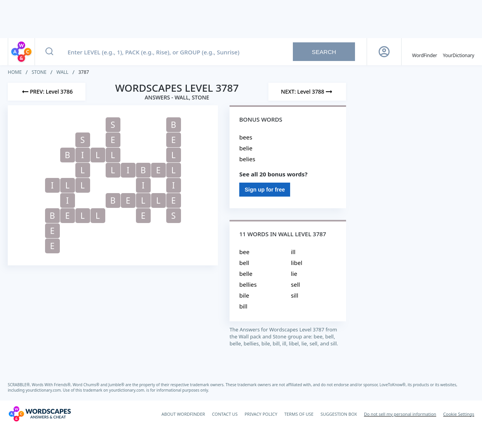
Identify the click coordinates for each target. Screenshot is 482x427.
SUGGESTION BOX (338, 414)
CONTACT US (225, 414)
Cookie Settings (458, 414)
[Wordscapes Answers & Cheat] (39, 413)
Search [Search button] (324, 52)
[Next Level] (307, 92)
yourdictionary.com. (44, 390)
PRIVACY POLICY (261, 414)
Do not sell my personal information (400, 414)
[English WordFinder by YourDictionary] (424, 51)
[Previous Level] (46, 92)
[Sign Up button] (384, 51)
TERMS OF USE (298, 414)
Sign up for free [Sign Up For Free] (265, 189)
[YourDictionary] (458, 51)
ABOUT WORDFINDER (183, 414)
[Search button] (49, 51)
